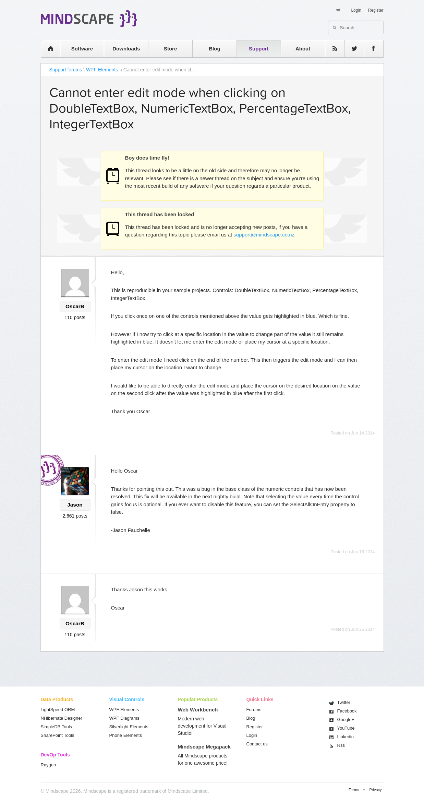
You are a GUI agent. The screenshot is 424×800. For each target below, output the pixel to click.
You (346, 728)
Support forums (65, 69)
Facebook (347, 711)
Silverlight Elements (128, 726)
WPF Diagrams (124, 718)
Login (356, 10)
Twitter (343, 702)
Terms (354, 790)
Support (259, 48)
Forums (254, 709)
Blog (214, 48)
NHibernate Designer (61, 718)
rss (331, 48)
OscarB (74, 306)
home (47, 48)
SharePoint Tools (57, 735)
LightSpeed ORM (58, 709)
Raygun (48, 764)
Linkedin (345, 736)
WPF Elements (102, 69)
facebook (370, 48)
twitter (351, 48)
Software (82, 48)
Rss (341, 745)
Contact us (257, 743)
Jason (74, 505)
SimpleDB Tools (56, 726)
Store (170, 48)
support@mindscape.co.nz (263, 234)
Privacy (375, 790)
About (302, 48)
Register (376, 10)
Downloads (126, 48)
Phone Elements (125, 735)
